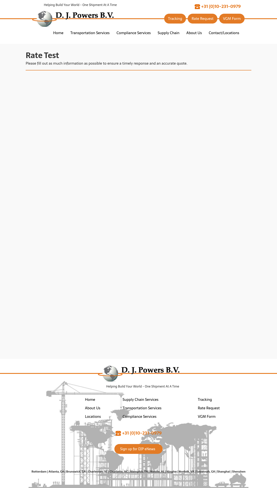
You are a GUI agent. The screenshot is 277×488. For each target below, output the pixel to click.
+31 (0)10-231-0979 (217, 7)
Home (58, 33)
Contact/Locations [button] (224, 33)
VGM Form (232, 19)
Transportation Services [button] (90, 33)
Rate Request (203, 19)
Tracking (175, 19)
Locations (93, 417)
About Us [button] (194, 33)
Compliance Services (139, 417)
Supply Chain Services (141, 400)
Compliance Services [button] (134, 33)
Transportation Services (142, 408)
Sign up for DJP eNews (137, 449)
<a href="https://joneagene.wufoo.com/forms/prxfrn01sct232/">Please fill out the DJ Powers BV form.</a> (138, 213)
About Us (92, 408)
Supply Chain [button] (168, 33)
